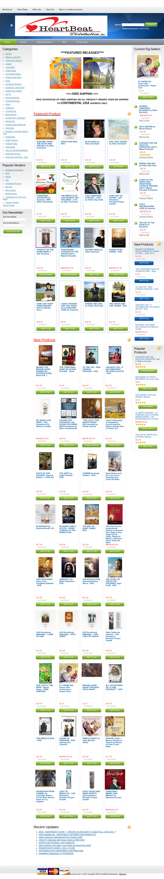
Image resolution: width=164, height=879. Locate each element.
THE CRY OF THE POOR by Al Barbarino (146, 225)
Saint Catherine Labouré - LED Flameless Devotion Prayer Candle (113, 636)
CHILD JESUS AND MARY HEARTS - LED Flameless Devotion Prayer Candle (91, 795)
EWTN (8, 177)
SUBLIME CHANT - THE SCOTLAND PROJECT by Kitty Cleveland (45, 145)
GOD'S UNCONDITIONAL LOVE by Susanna (147, 206)
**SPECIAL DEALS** (13, 61)
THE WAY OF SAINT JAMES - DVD (90, 528)
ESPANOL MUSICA (13, 84)
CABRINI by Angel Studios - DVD (91, 474)
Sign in (62, 9)
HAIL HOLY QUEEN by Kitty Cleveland (118, 143)
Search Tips (144, 29)
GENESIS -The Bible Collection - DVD (67, 581)
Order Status (22, 9)
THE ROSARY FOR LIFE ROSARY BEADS (145, 396)
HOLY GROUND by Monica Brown (147, 128)
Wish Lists (37, 9)
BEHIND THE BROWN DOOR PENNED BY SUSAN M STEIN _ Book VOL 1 (44, 371)
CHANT (8, 64)
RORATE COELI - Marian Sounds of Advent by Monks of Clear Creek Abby (114, 742)
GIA (7, 180)
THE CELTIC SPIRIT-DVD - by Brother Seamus (146, 436)
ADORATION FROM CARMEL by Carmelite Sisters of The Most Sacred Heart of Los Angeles (45, 796)
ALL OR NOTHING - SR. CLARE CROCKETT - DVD (115, 687)
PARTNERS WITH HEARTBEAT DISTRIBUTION (61, 851)
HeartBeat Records (13, 184)
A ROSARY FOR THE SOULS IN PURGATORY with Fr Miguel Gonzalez (148, 146)
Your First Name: (10, 217)
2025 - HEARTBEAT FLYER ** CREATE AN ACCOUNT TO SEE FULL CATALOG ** (77, 832)
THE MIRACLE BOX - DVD (45, 739)
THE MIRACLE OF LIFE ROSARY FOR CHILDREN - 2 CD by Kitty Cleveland (70, 199)
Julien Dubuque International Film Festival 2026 (60, 837)
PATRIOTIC (10, 121)
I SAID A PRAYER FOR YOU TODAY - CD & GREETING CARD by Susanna (69, 307)
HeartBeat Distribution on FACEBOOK (56, 853)
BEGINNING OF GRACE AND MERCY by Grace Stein (147, 378)
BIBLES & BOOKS (13, 57)
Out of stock (118, 166)
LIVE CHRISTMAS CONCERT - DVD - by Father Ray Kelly (94, 198)
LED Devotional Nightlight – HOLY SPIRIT (67, 634)
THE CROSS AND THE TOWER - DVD (118, 305)
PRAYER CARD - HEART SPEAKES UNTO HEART (91, 687)
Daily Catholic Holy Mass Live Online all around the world (65, 845)
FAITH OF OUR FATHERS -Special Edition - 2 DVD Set (45, 475)
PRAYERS (9, 128)
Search (118, 25)
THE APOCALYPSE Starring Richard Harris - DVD (91, 581)
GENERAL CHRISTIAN (15, 88)
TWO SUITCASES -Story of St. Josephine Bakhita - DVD (45, 582)
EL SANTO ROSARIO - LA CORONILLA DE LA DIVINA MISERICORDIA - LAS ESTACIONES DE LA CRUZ (146, 416)
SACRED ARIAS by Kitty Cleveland (94, 251)
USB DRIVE (10, 147)
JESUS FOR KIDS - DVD (69, 143)
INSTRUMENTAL (12, 98)
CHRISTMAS (10, 71)
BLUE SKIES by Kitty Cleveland (92, 143)
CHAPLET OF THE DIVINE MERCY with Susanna (45, 252)
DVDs (7, 81)
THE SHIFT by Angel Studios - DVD (66, 475)
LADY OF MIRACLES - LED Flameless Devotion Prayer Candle (67, 795)
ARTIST (8, 54)
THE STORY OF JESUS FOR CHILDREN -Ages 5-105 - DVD (114, 582)
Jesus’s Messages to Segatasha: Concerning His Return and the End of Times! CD (115, 424)
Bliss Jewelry (10, 190)
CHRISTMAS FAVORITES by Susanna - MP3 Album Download (45, 199)
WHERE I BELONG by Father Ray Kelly (94, 305)
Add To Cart (46, 166)
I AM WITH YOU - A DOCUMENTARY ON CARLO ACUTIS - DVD (115, 370)
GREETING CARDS (13, 91)
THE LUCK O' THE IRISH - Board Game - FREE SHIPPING (44, 688)
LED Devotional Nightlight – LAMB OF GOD (44, 634)
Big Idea (8, 187)
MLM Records (11, 194)
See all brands (9, 205)
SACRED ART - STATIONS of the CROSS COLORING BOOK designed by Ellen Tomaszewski (68, 424)
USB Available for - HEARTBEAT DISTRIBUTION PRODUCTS (67, 834)
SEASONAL (10, 137)
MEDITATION (10, 115)
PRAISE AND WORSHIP (15, 125)
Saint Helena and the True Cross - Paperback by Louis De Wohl (113, 476)
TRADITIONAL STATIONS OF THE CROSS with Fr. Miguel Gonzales (69, 253)
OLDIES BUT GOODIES (15, 118)
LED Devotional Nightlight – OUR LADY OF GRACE (91, 634)
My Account (7, 9)
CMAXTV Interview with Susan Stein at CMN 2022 (62, 840)
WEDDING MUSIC (13, 154)
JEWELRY (9, 108)
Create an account (74, 9)
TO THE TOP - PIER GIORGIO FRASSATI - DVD (146, 288)
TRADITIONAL (11, 144)
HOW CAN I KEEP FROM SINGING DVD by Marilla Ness (45, 307)
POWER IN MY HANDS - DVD (116, 251)
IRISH (7, 105)
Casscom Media (12, 202)
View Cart (50, 9)
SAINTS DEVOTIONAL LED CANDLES (57, 843)
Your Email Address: (11, 223)
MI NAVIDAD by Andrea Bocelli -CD (45, 527)
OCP (7, 173)
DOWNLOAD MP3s (13, 77)
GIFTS (8, 94)
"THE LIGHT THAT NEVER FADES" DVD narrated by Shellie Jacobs (91, 423)
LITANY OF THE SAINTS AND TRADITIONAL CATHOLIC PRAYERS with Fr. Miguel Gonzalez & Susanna (148, 185)
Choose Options (46, 275)
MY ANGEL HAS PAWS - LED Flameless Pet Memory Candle (43, 423)
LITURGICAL (10, 111)
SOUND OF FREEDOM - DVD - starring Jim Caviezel (67, 741)
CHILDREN (10, 67)
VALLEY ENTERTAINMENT (16, 150)
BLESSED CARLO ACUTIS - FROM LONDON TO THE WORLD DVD (67, 529)
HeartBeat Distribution (14, 170)
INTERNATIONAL (12, 101)
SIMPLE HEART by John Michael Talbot (91, 740)
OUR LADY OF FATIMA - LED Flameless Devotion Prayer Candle (116, 200)
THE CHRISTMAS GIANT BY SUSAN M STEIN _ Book (67, 369)
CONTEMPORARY (13, 74)
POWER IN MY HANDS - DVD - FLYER (57, 848)
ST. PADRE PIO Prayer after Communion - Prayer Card (66, 688)
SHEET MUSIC (11, 140)
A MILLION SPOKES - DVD (16, 157)
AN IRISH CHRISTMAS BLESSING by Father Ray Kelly (148, 109)
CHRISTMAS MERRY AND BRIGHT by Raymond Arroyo (113, 794)
